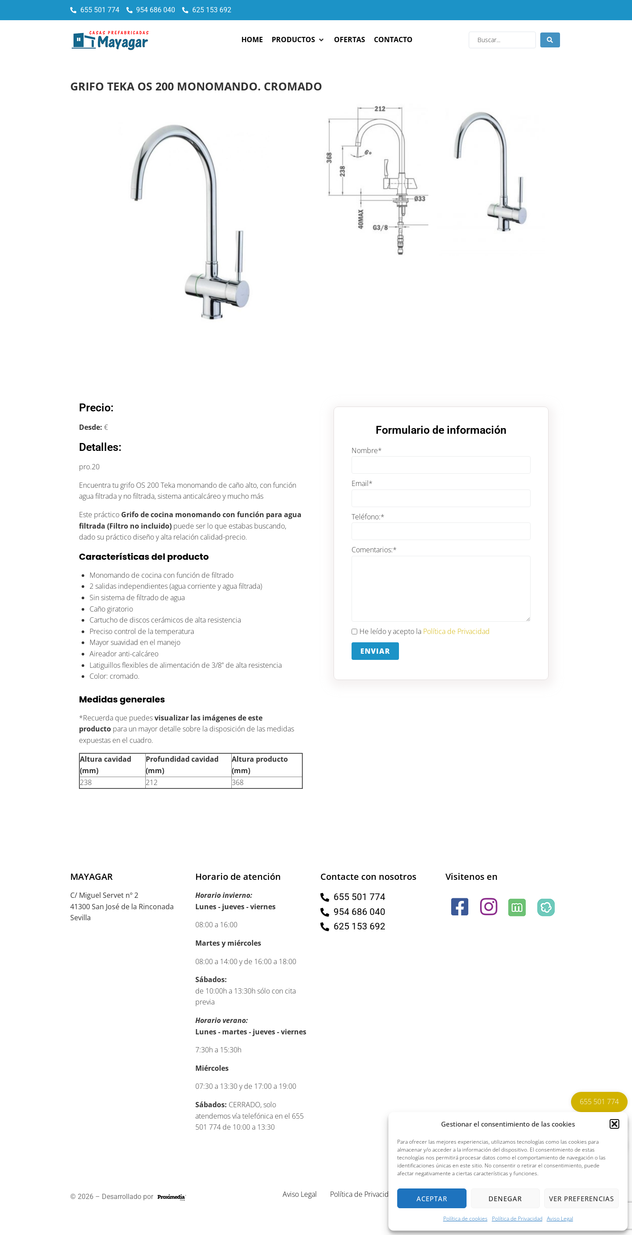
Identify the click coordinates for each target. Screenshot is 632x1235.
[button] (614, 1124)
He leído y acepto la (421, 631)
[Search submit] (550, 39)
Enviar (375, 651)
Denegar (505, 1198)
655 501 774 (599, 1101)
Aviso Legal (560, 1218)
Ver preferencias (581, 1198)
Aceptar (432, 1198)
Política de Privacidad (517, 1218)
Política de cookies (465, 1218)
